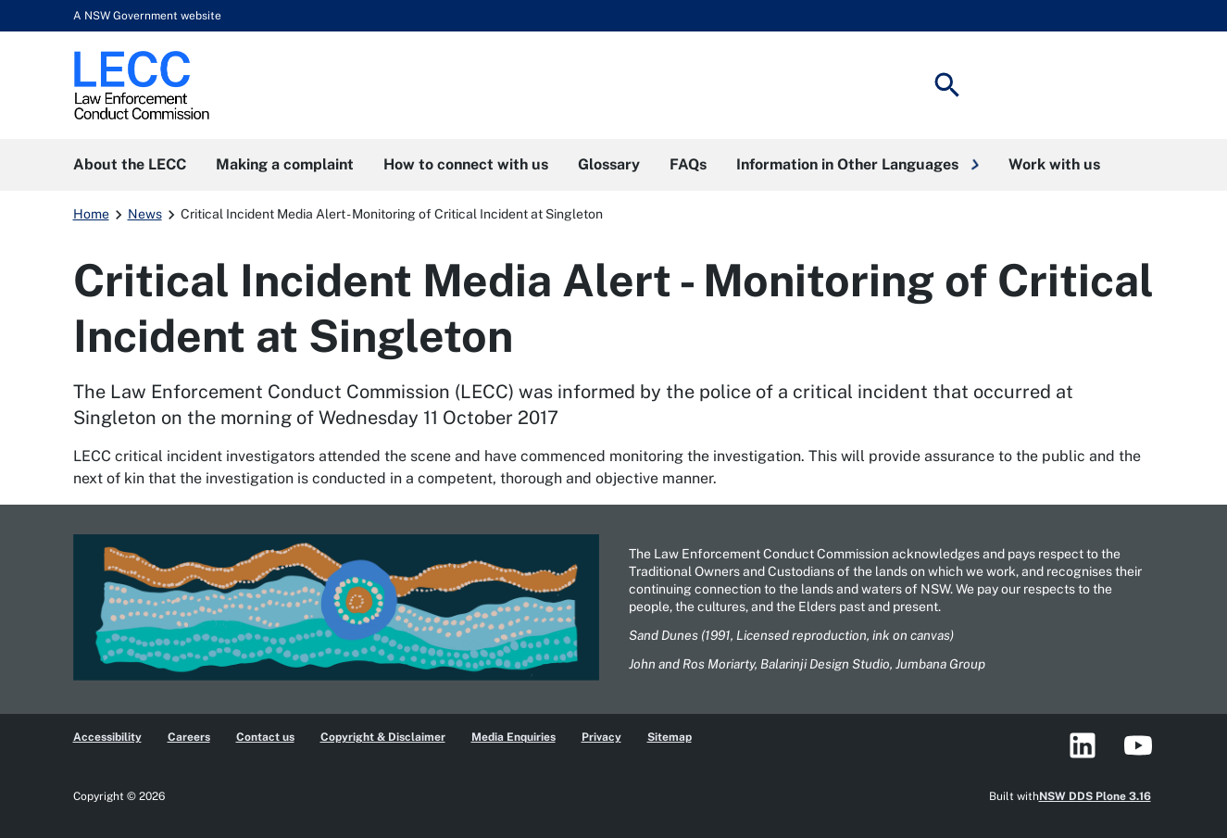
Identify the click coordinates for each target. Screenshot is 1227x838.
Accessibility (107, 737)
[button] (857, 165)
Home (91, 213)
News (145, 213)
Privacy (601, 737)
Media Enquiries (513, 737)
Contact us (265, 737)
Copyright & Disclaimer (382, 737)
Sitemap (669, 737)
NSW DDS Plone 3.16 (1095, 796)
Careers (189, 737)
